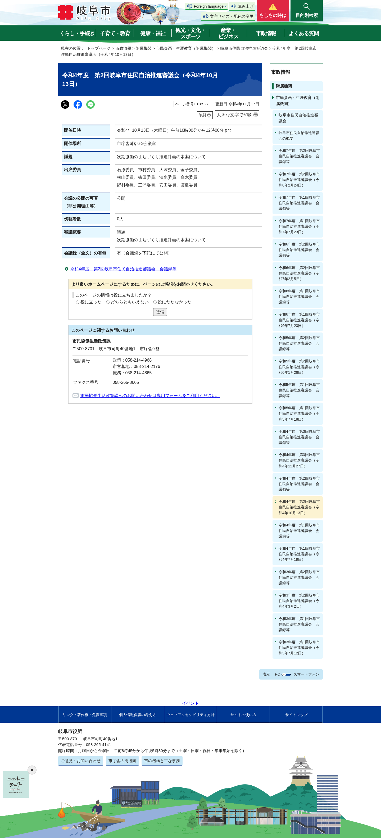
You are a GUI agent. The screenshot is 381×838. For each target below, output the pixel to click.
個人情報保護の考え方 (137, 715)
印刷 (202, 115)
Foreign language (209, 6)
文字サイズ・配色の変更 (231, 16)
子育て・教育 (115, 33)
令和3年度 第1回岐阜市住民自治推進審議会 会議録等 (299, 624)
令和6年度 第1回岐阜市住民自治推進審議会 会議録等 (299, 296)
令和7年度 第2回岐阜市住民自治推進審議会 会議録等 (299, 156)
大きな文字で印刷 (234, 114)
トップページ (99, 48)
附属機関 (144, 48)
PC (277, 674)
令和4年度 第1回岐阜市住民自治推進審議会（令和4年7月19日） (299, 554)
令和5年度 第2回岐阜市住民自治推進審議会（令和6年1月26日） (299, 366)
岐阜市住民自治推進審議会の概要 (299, 135)
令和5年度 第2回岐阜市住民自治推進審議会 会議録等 (299, 343)
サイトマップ (296, 715)
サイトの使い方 (243, 715)
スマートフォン (306, 674)
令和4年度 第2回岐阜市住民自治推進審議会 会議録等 (123, 269)
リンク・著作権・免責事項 (84, 715)
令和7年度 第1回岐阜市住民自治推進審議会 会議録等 (299, 203)
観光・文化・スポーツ (190, 33)
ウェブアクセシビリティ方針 (190, 715)
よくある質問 (304, 33)
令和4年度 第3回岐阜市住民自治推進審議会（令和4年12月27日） (299, 460)
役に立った (91, 302)
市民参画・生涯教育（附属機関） (186, 48)
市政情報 (266, 33)
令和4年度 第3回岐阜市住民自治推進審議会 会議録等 (299, 437)
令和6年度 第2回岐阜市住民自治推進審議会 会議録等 (299, 249)
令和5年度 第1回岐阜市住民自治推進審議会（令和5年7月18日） (299, 413)
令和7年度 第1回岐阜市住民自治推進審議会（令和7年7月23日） (299, 226)
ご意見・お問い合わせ (81, 760)
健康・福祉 (152, 33)
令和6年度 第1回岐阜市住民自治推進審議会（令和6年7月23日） (299, 319)
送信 (160, 311)
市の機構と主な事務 (162, 760)
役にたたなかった (175, 302)
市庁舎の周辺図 (122, 760)
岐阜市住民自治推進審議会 (244, 48)
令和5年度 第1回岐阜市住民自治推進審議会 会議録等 (299, 390)
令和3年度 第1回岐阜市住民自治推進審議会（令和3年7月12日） (299, 647)
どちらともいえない (130, 302)
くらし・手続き (77, 33)
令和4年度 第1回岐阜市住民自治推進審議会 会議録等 (299, 530)
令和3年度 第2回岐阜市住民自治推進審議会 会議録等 (299, 577)
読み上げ (245, 6)
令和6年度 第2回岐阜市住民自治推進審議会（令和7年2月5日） (299, 273)
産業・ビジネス (228, 33)
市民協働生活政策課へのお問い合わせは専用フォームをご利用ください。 (150, 395)
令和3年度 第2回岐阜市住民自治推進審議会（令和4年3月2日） (299, 600)
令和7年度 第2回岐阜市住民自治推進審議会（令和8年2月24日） (299, 179)
